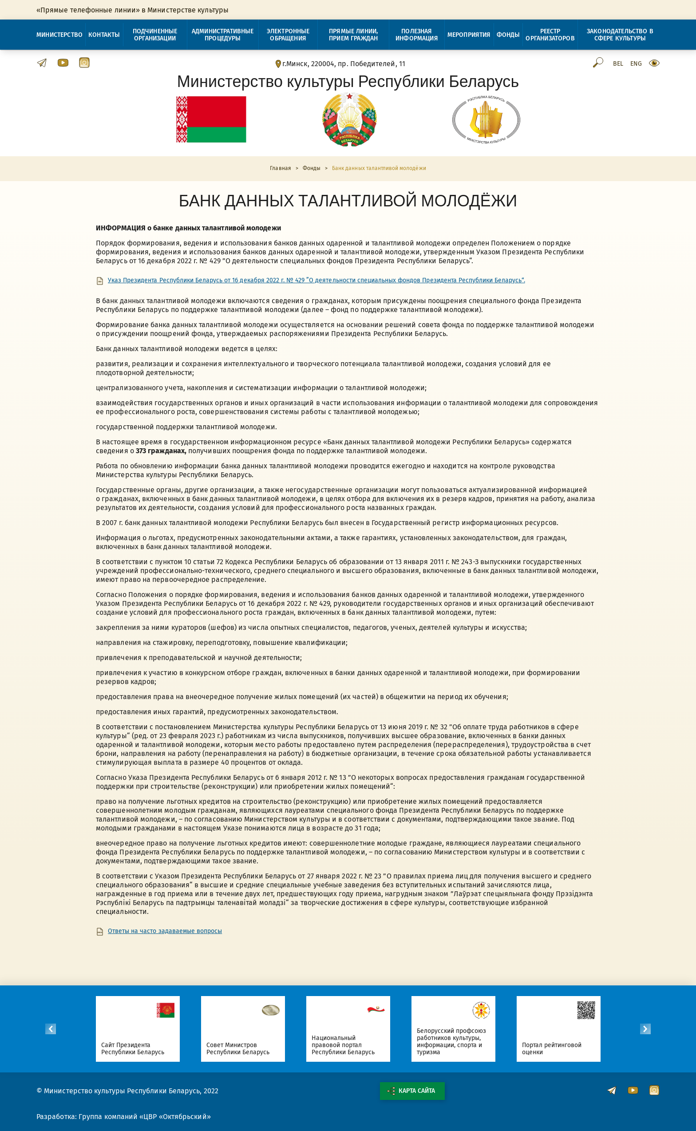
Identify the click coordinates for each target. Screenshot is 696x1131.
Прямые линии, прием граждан (353, 35)
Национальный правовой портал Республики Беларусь (343, 1045)
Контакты (104, 35)
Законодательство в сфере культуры (620, 35)
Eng (636, 63)
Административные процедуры (223, 35)
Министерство (59, 35)
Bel (618, 63)
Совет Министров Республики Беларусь (238, 1048)
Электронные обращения (288, 35)
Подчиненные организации (155, 35)
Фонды (508, 35)
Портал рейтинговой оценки (552, 1048)
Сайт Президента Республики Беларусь (133, 1048)
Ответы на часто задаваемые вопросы (165, 931)
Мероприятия (469, 35)
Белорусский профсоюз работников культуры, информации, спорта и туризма (451, 1041)
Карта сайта (411, 1091)
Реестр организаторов (550, 35)
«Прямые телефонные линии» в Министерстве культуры (132, 10)
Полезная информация (416, 35)
